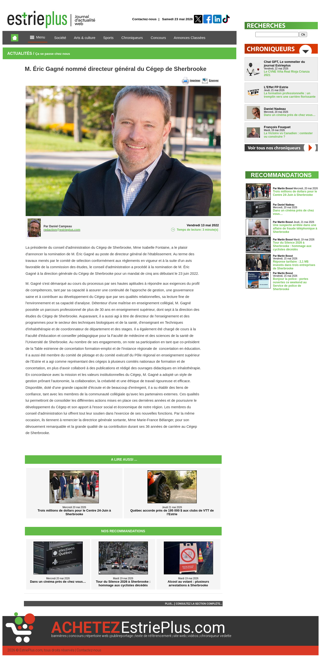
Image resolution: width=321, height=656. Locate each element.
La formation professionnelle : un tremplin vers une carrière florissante (289, 95)
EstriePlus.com (31, 650)
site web (179, 635)
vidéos (193, 635)
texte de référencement (153, 635)
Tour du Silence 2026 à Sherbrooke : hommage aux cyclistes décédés (292, 246)
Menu (37, 38)
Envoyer (213, 80)
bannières (59, 635)
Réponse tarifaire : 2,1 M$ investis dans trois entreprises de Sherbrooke (294, 265)
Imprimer (195, 80)
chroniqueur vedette (215, 635)
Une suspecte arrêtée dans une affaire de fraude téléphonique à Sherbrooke (295, 228)
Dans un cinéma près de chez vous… (289, 115)
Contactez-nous (144, 19)
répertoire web (97, 635)
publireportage (121, 635)
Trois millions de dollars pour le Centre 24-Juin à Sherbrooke (295, 193)
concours (76, 635)
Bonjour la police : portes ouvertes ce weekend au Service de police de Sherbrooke (290, 284)
